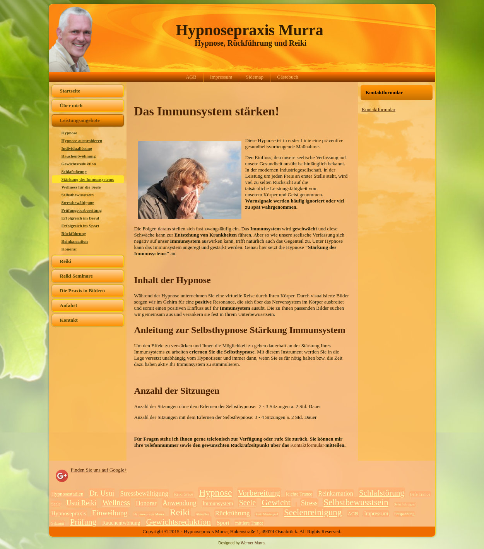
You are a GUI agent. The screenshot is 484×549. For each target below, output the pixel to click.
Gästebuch (287, 77)
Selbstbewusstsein (78, 194)
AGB (191, 77)
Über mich (71, 105)
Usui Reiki (82, 503)
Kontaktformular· (307, 445)
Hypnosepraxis (68, 513)
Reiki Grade (183, 494)
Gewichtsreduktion (79, 163)
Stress (309, 503)
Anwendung (179, 503)
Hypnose (69, 132)
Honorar (69, 249)
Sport (223, 523)
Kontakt (69, 320)
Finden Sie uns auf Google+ (99, 470)
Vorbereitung (259, 493)
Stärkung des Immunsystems (88, 179)
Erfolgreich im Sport (80, 225)
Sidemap (254, 77)
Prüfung (83, 522)
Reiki (66, 261)
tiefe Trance (420, 494)
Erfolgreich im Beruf (80, 218)
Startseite (70, 91)
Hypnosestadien (67, 494)
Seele (56, 503)
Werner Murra (253, 543)
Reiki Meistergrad (267, 514)
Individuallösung (77, 148)
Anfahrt (68, 305)
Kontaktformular (378, 109)
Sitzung (58, 523)
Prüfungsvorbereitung (82, 210)
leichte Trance (299, 494)
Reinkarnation (75, 241)
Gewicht (276, 502)
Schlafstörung (74, 171)
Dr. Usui (101, 493)
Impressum (221, 77)
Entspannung (404, 514)
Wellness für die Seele (81, 187)
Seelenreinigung (313, 512)
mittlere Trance (249, 523)
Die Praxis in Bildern (82, 290)
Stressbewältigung (78, 202)
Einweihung (110, 513)
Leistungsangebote (80, 120)
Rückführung (74, 233)
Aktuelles (202, 514)
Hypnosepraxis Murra (249, 30)
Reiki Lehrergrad (405, 504)
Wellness (116, 502)
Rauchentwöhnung (79, 156)
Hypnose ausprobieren (82, 140)
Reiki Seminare (76, 276)
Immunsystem (217, 503)
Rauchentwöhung (121, 523)
